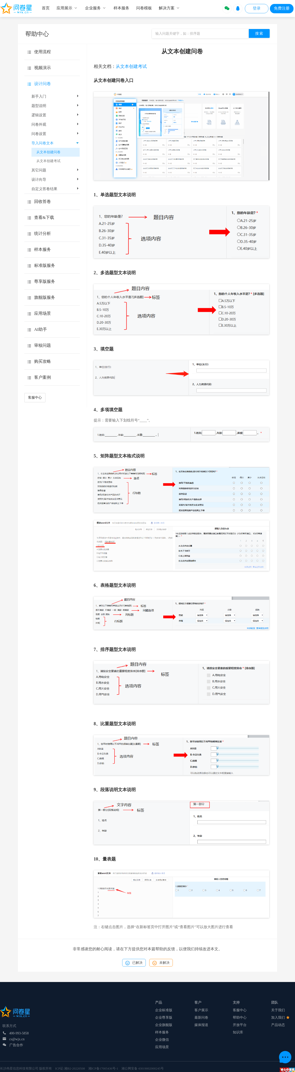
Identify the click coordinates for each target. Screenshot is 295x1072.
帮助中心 (240, 1017)
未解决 (161, 963)
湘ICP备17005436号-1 (103, 1068)
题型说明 (55, 106)
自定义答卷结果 (55, 189)
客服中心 (35, 397)
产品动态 (278, 1025)
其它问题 (55, 170)
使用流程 (42, 51)
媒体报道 (201, 1025)
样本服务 (162, 1032)
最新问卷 (201, 1017)
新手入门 (55, 96)
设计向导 (55, 179)
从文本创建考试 (48, 161)
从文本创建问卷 (48, 152)
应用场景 (162, 1047)
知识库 (238, 1032)
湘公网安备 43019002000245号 (142, 1068)
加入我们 (280, 1017)
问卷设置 (55, 134)
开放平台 (240, 1025)
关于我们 (278, 1010)
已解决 (134, 963)
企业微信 (162, 1040)
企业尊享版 (163, 1017)
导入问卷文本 (55, 143)
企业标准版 (163, 1010)
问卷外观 (55, 124)
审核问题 (42, 345)
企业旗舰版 (163, 1025)
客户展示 (201, 1010)
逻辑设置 (55, 115)
